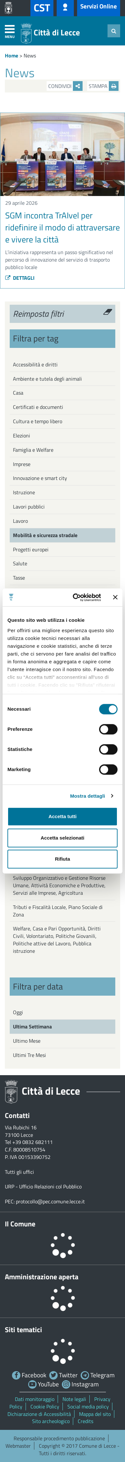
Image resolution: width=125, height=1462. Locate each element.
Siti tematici (23, 1329)
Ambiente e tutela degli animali (47, 379)
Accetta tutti (63, 816)
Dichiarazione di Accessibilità (39, 1414)
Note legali (74, 1399)
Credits (85, 1421)
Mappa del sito (95, 1414)
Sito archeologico (51, 1421)
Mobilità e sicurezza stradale (45, 535)
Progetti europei (31, 549)
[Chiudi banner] (115, 597)
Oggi (18, 1012)
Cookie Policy (44, 1406)
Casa (18, 393)
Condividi (65, 86)
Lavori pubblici (29, 506)
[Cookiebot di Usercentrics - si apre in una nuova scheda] (75, 597)
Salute (20, 563)
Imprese (21, 464)
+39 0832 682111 (32, 1142)
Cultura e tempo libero (37, 421)
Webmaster (18, 1446)
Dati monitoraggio (34, 1399)
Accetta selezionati (62, 838)
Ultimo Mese (26, 1041)
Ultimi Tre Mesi (29, 1055)
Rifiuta (62, 859)
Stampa (104, 86)
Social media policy (88, 1406)
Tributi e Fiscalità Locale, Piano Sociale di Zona (58, 910)
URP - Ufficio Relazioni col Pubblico (43, 1186)
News (30, 55)
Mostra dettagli (87, 796)
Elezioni (21, 435)
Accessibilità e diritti (35, 364)
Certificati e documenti (38, 407)
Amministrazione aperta (41, 1276)
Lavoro (20, 521)
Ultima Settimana (32, 1026)
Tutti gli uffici (19, 1172)
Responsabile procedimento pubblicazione (59, 1438)
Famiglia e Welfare (33, 450)
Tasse (19, 578)
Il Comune (20, 1223)
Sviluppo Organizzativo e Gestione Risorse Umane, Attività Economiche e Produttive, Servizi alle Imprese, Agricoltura (59, 885)
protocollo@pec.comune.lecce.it (50, 1201)
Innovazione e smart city (40, 478)
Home (11, 55)
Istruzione (24, 492)
